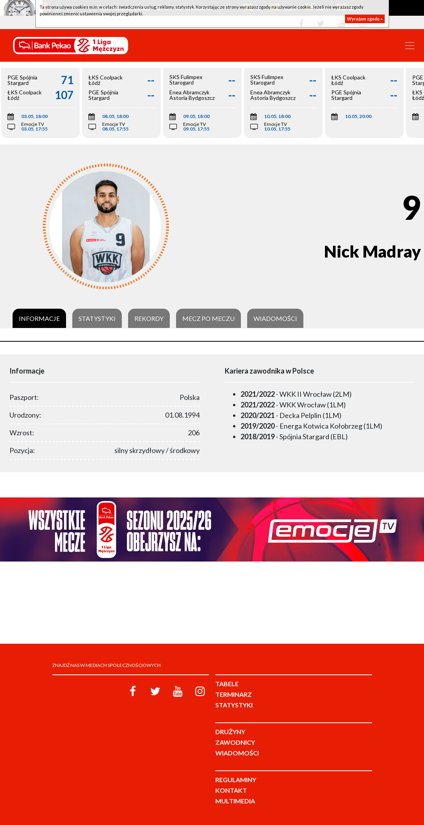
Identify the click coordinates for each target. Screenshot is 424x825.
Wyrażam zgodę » (365, 18)
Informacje (39, 318)
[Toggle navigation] (410, 45)
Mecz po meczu (208, 318)
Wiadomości (275, 318)
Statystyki (97, 318)
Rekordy (148, 318)
